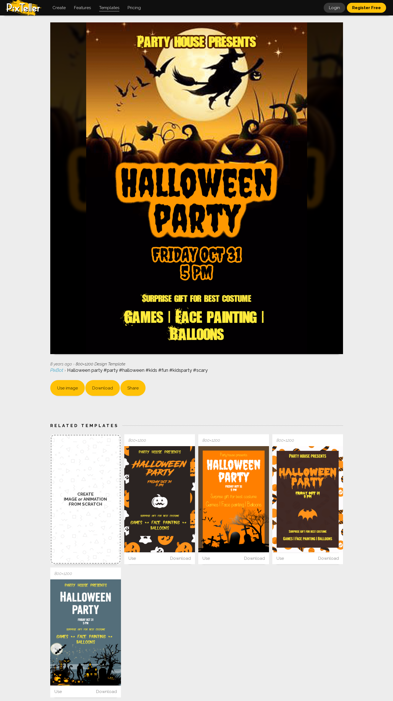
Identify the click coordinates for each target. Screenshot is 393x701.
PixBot (57, 370)
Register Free (366, 7)
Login (334, 7)
